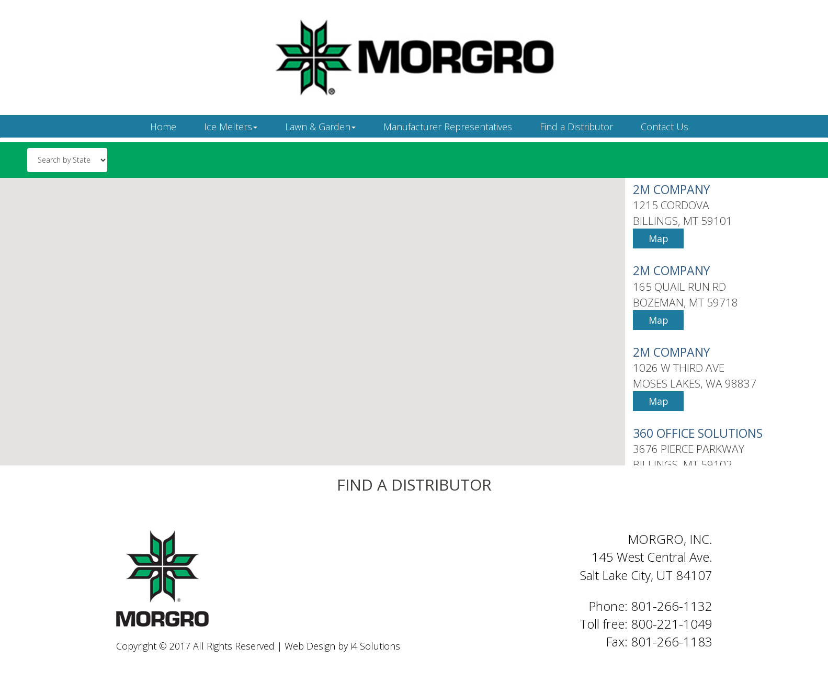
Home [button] (163, 126)
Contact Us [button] (664, 126)
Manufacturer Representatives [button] (447, 126)
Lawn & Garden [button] (320, 126)
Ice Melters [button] (230, 126)
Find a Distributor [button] (576, 126)
